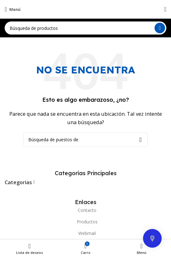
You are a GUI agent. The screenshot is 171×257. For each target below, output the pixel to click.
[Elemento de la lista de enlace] (85, 210)
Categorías (18, 182)
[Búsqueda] (85, 28)
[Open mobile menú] (13, 9)
